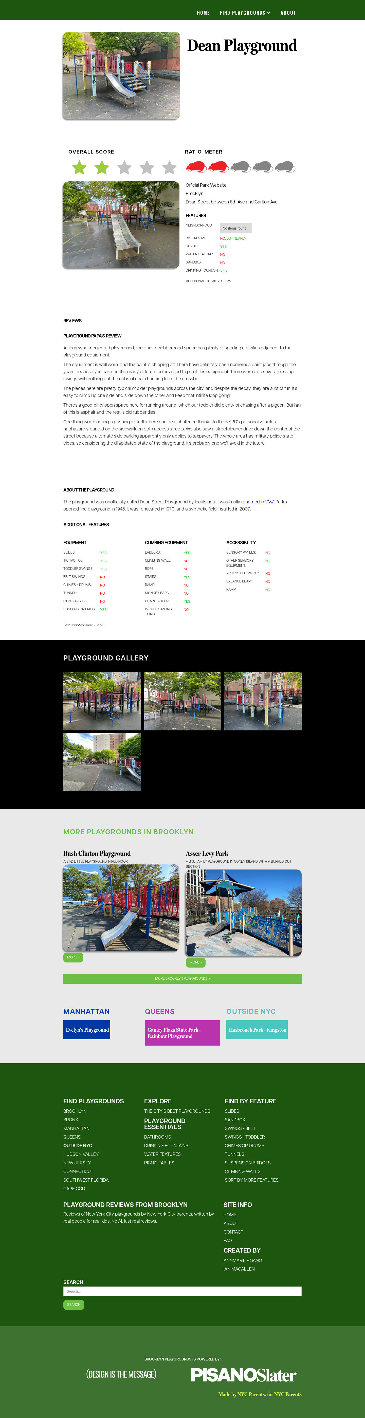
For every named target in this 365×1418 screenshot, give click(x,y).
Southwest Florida (86, 1180)
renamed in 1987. (258, 502)
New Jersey (77, 1163)
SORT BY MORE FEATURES (252, 1180)
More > (73, 957)
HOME (230, 1215)
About (289, 12)
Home (203, 12)
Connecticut (78, 1171)
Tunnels (234, 1154)
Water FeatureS (162, 1154)
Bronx (70, 1120)
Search (73, 1282)
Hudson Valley (81, 1154)
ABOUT (231, 1223)
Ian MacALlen (239, 1269)
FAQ (228, 1241)
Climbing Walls (243, 1171)
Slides (232, 1111)
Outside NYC (77, 1146)
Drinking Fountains (166, 1146)
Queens (72, 1137)
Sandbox (235, 1120)
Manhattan (76, 1128)
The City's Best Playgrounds (177, 1111)
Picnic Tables (159, 1163)
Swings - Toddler (245, 1137)
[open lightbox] (102, 701)
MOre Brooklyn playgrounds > (182, 979)
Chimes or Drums (244, 1146)
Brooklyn (74, 1111)
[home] (114, 5)
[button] (245, 12)
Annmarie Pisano (243, 1260)
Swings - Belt (240, 1128)
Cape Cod (74, 1189)
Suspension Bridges (248, 1163)
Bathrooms (157, 1137)
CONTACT (233, 1232)
